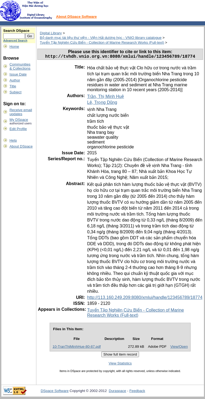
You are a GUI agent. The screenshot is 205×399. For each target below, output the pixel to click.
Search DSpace (16, 31)
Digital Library (51, 33)
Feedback (137, 392)
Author (14, 80)
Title (12, 86)
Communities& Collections (19, 66)
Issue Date (18, 74)
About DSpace (21, 146)
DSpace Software (55, 392)
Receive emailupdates (20, 112)
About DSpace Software (76, 17)
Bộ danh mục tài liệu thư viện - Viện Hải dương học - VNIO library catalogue (101, 38)
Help (13, 140)
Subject (15, 92)
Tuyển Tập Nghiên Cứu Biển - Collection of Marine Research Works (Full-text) (102, 42)
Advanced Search (15, 40)
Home (14, 47)
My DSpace (18, 120)
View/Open (179, 348)
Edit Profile (18, 129)
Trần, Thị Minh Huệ (105, 97)
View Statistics (120, 364)
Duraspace (117, 392)
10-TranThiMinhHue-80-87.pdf (77, 348)
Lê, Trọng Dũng (102, 103)
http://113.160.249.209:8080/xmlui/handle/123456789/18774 (144, 298)
